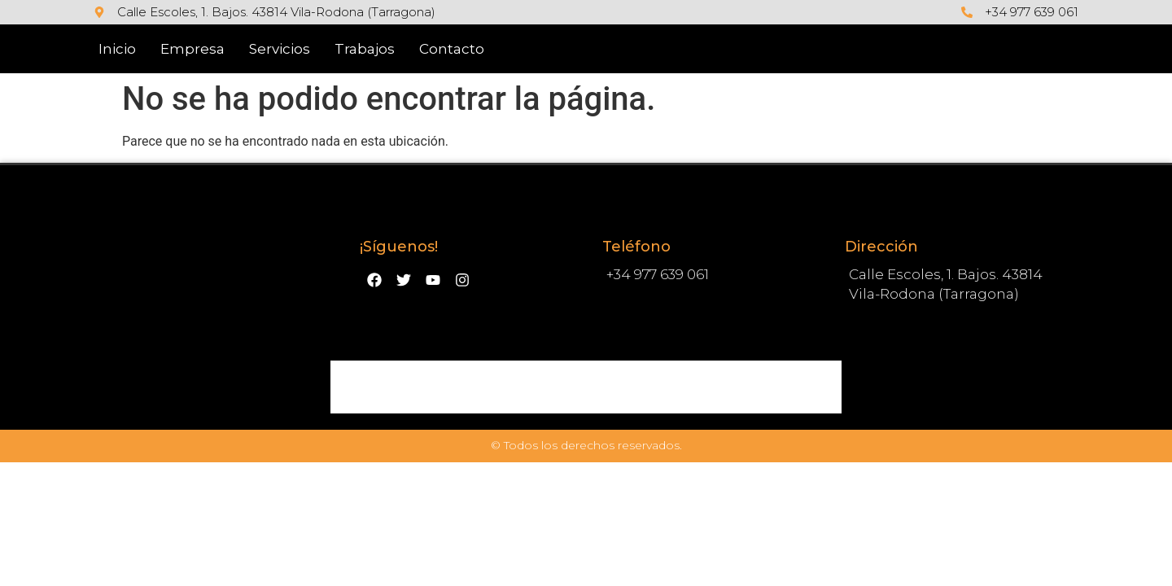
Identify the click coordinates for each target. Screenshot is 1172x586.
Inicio (117, 49)
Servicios (279, 49)
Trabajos (365, 49)
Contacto (451, 49)
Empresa (192, 49)
